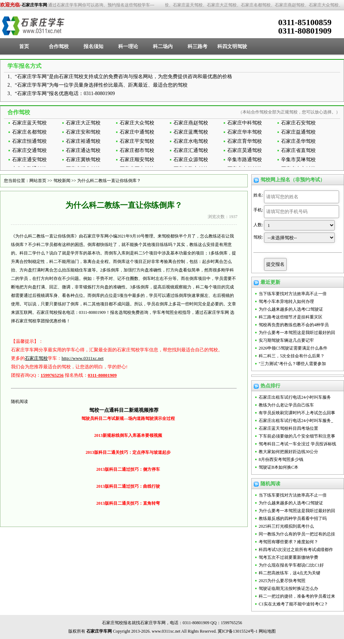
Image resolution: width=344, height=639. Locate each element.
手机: (258, 209)
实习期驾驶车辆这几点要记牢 (286, 340)
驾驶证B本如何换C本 (278, 467)
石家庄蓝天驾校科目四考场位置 (288, 428)
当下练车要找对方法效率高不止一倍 (293, 293)
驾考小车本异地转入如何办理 (286, 301)
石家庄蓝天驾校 (29, 122)
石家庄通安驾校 (29, 159)
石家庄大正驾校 (83, 122)
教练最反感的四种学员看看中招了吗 (293, 518)
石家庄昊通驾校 (244, 150)
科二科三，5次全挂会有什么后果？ (292, 355)
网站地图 (267, 631)
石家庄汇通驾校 (190, 150)
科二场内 (163, 46)
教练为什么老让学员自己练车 (286, 405)
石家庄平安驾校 (137, 141)
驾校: (258, 237)
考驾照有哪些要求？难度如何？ (288, 541)
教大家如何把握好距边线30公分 (288, 451)
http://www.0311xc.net (83, 358)
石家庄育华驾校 (244, 141)
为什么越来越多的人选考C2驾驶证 (291, 309)
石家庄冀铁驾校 (83, 159)
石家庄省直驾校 (298, 150)
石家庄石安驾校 (298, 122)
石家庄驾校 (36, 358)
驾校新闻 (61, 180)
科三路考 (197, 46)
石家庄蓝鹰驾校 (190, 132)
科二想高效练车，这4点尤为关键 (289, 572)
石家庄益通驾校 (298, 132)
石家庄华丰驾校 (244, 132)
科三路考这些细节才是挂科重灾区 (290, 317)
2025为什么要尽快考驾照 (282, 580)
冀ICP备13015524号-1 (238, 631)
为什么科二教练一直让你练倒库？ (109, 180)
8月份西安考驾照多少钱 (281, 459)
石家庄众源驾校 (190, 159)
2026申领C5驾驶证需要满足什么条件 (293, 348)
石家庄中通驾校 (137, 132)
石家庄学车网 (34, 4)
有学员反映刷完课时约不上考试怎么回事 (297, 412)
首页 (24, 46)
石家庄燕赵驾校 (190, 122)
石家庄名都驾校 (29, 132)
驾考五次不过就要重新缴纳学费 (288, 557)
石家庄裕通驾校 (83, 141)
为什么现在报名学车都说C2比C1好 (291, 565)
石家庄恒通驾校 (29, 141)
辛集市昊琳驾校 (298, 159)
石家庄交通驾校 (29, 150)
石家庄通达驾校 (83, 150)
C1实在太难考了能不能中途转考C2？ (293, 604)
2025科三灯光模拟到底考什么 (286, 526)
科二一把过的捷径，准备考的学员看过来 (297, 596)
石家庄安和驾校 (83, 132)
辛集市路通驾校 (244, 159)
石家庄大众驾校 (137, 122)
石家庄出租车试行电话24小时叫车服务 (295, 397)
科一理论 (128, 46)
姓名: (258, 195)
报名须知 (93, 46)
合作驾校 (59, 46)
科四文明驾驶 (232, 46)
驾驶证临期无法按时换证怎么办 (288, 588)
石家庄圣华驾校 (298, 141)
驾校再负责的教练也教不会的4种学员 (294, 324)
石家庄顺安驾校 (137, 159)
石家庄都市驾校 (137, 150)
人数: (258, 224)
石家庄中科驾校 (244, 122)
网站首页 (37, 180)
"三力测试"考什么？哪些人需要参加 (292, 363)
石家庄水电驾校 (190, 141)
